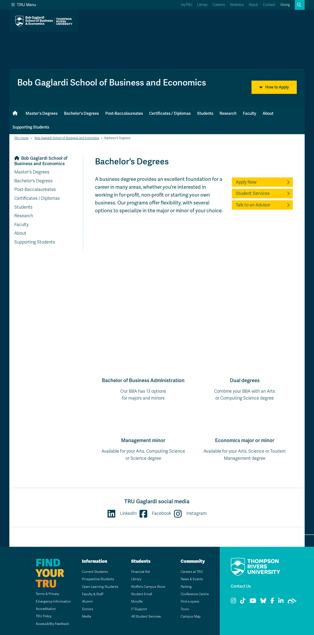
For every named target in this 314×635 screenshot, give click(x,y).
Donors (85, 609)
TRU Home (21, 138)
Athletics (237, 5)
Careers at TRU (190, 572)
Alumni (85, 601)
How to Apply (274, 87)
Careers (219, 5)
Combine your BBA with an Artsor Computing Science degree (245, 389)
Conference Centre (194, 594)
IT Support (137, 609)
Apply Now (246, 182)
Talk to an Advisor (253, 205)
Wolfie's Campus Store (146, 587)
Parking (184, 587)
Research (228, 113)
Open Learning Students (99, 587)
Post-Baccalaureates (124, 113)
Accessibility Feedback (50, 624)
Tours (183, 609)
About (253, 5)
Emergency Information (51, 601)
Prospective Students (96, 579)
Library (202, 5)
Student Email (139, 594)
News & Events (190, 579)
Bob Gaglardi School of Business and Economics (67, 138)
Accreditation (43, 609)
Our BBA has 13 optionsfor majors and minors (143, 389)
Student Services (253, 193)
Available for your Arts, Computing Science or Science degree (143, 449)
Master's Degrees (42, 113)
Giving (285, 5)
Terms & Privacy (45, 594)
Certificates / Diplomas (170, 113)
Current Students (93, 572)
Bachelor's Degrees (81, 113)
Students (205, 113)
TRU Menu (23, 5)
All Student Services (144, 616)
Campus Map (189, 616)
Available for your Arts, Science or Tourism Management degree (245, 449)
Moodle (135, 601)
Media (84, 616)
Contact (269, 5)
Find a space (188, 601)
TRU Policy (41, 616)
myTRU (186, 5)
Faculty (249, 113)
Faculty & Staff (91, 594)
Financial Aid (138, 572)
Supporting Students (31, 127)
